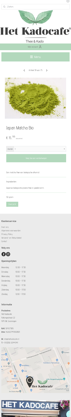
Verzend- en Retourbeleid (11, 237)
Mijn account (35, 47)
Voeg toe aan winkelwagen (36, 158)
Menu (35, 57)
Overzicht (12, 204)
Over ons (5, 227)
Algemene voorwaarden (11, 230)
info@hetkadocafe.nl (11, 339)
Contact (4, 241)
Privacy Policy (7, 234)
